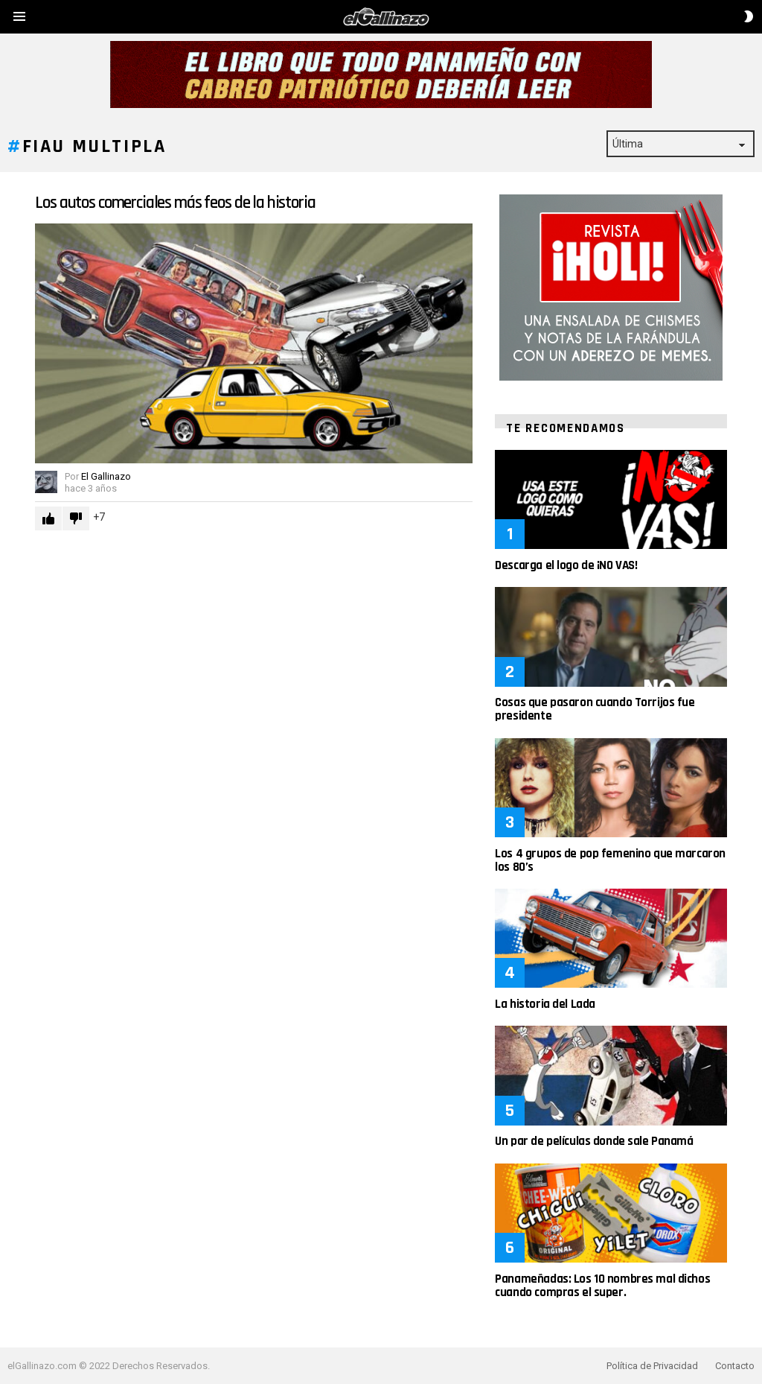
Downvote (76, 518)
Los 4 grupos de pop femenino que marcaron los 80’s (610, 860)
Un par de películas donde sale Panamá (594, 1141)
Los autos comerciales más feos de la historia (175, 203)
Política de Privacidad (652, 1365)
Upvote (48, 518)
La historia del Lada (545, 1004)
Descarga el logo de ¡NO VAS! (566, 565)
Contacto (735, 1365)
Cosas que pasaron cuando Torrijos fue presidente (594, 709)
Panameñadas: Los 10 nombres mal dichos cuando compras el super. (602, 1286)
